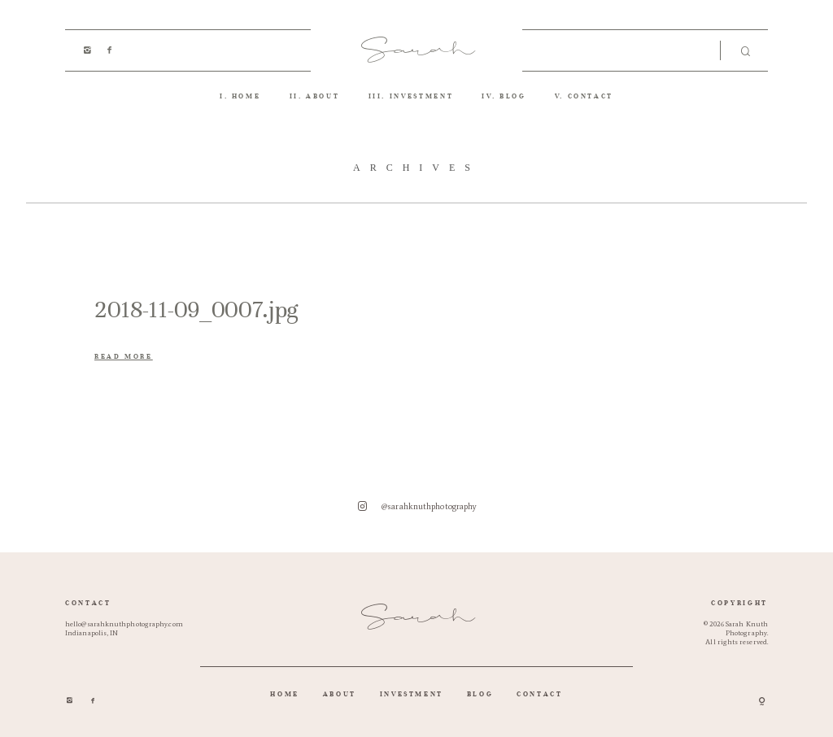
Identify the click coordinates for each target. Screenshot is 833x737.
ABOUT (322, 96)
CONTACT (590, 96)
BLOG (512, 96)
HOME (246, 96)
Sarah (417, 50)
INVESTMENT (421, 96)
